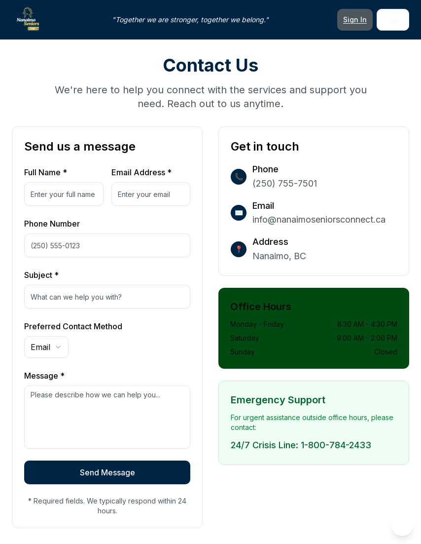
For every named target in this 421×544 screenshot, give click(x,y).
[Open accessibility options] (402, 525)
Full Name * (45, 172)
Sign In (355, 19)
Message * (44, 376)
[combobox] (46, 347)
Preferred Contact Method (73, 326)
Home (393, 19)
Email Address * (141, 172)
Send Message (107, 472)
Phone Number (52, 224)
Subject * (41, 275)
